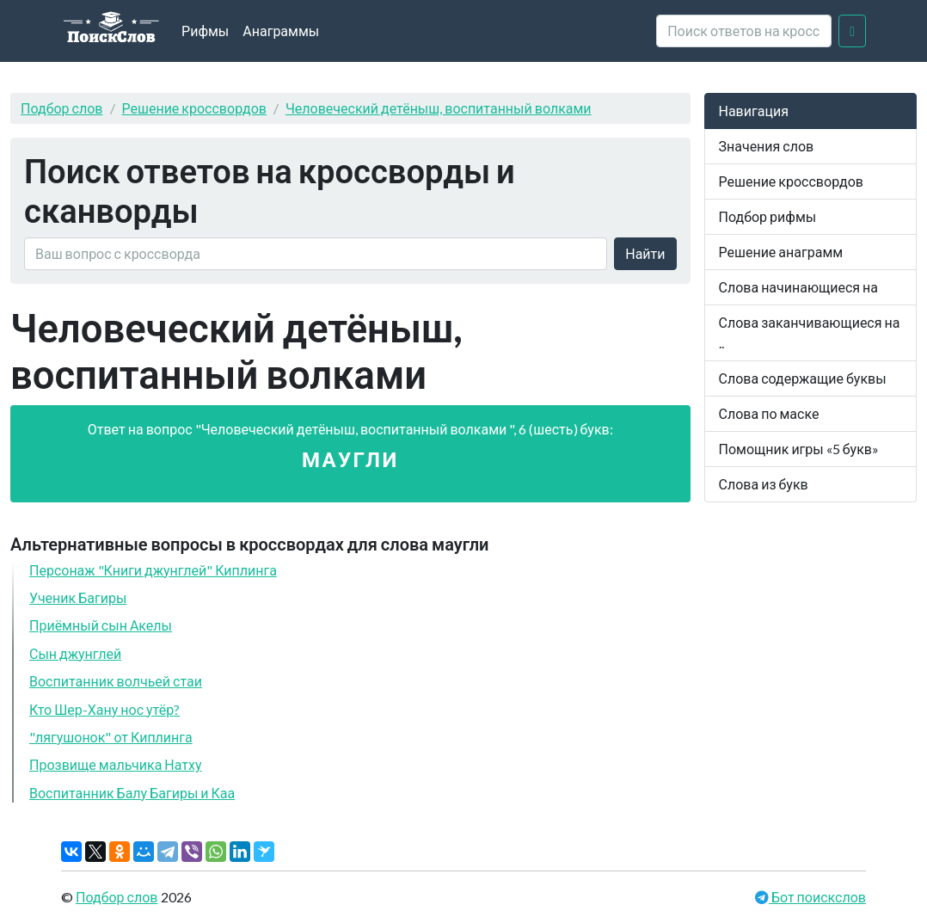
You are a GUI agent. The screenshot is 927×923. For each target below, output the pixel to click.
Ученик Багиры (77, 597)
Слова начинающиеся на (799, 287)
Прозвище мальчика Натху (115, 764)
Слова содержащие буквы (803, 378)
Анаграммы (280, 30)
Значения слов (766, 146)
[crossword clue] (744, 31)
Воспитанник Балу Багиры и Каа (132, 793)
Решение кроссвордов (194, 108)
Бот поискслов (817, 897)
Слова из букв (763, 484)
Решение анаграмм (781, 251)
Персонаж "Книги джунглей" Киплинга (153, 570)
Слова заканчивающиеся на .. (809, 332)
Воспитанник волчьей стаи (115, 681)
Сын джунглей (75, 653)
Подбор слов (62, 108)
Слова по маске (769, 413)
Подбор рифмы (768, 216)
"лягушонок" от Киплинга (111, 737)
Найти (645, 253)
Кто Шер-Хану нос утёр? (104, 709)
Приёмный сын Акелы (100, 625)
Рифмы (205, 30)
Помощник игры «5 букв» (799, 448)
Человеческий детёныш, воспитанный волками (438, 108)
